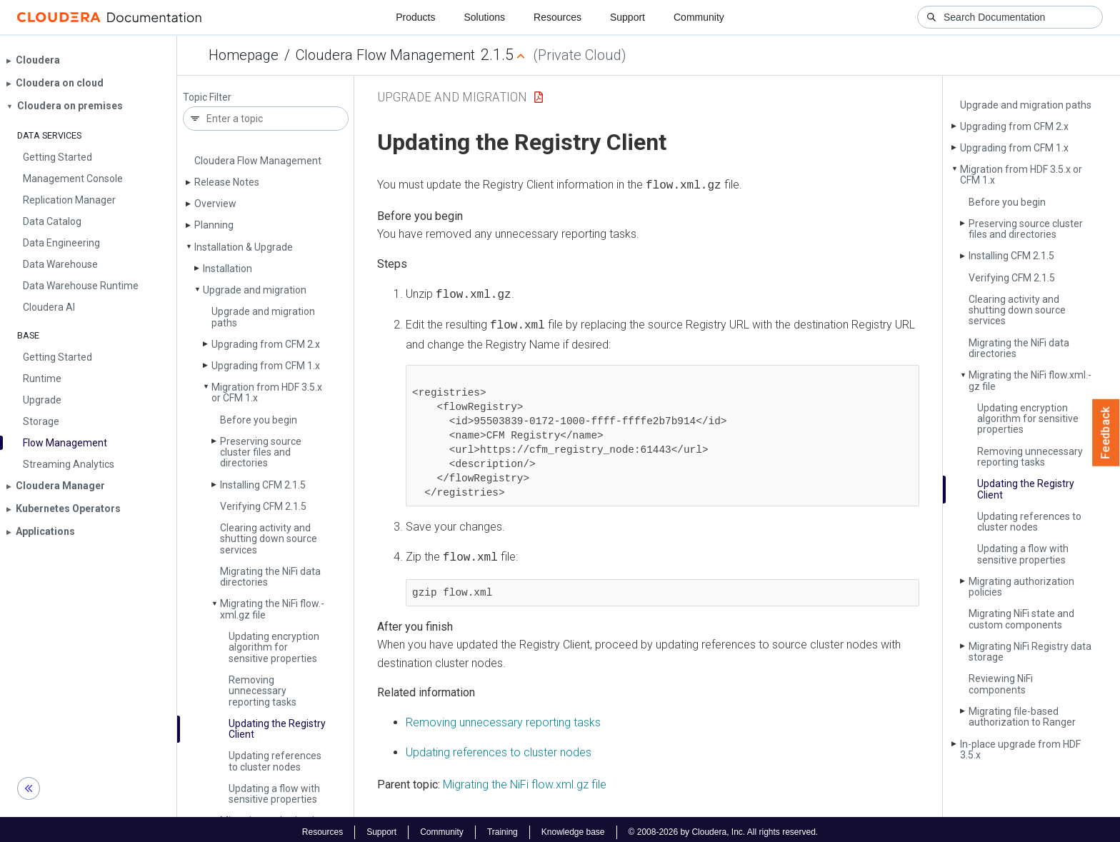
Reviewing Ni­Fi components (1001, 684)
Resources (557, 17)
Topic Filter (207, 97)
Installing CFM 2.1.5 (263, 485)
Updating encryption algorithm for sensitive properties (274, 647)
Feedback (1106, 432)
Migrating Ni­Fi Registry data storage (1030, 652)
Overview (215, 203)
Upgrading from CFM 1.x (265, 365)
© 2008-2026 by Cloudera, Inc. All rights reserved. (724, 826)
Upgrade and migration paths (263, 317)
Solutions (484, 17)
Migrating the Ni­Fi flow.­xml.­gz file (272, 609)
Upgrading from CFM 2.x (265, 344)
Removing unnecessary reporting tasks (262, 691)
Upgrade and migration (254, 290)
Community (699, 17)
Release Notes (226, 182)
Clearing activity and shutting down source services (268, 539)
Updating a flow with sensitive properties (274, 794)
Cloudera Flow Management (385, 55)
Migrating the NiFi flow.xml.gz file (524, 779)
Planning (214, 225)
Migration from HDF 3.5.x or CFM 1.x (266, 392)
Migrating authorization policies (1021, 587)
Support (627, 17)
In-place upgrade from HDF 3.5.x (1020, 749)
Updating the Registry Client (277, 729)
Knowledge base (573, 826)
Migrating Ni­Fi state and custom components (1021, 619)
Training (502, 826)
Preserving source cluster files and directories (260, 452)
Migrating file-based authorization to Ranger (1022, 717)
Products (415, 17)
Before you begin (258, 420)
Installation (227, 268)
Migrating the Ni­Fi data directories (270, 577)
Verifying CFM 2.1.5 (263, 506)
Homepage (244, 55)
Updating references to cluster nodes (275, 761)
